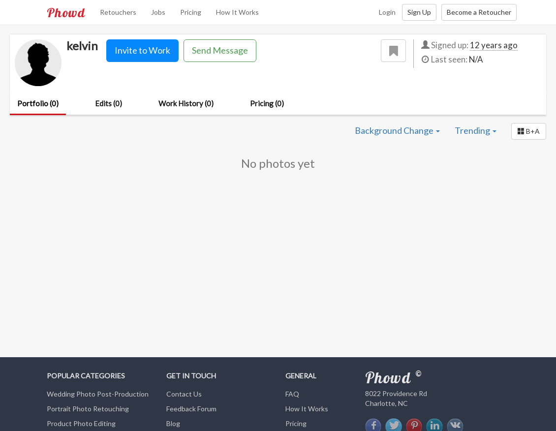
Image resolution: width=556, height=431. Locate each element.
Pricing (190, 12)
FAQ (292, 394)
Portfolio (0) (38, 103)
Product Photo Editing (81, 423)
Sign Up (419, 12)
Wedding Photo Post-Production (98, 394)
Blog (173, 423)
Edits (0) (108, 103)
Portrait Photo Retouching (88, 408)
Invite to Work (142, 50)
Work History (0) (186, 103)
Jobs (158, 12)
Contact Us (184, 394)
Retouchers (118, 12)
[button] (528, 131)
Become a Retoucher (479, 12)
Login (387, 12)
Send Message (220, 50)
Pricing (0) (267, 103)
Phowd (66, 12)
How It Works (237, 12)
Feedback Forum (191, 408)
